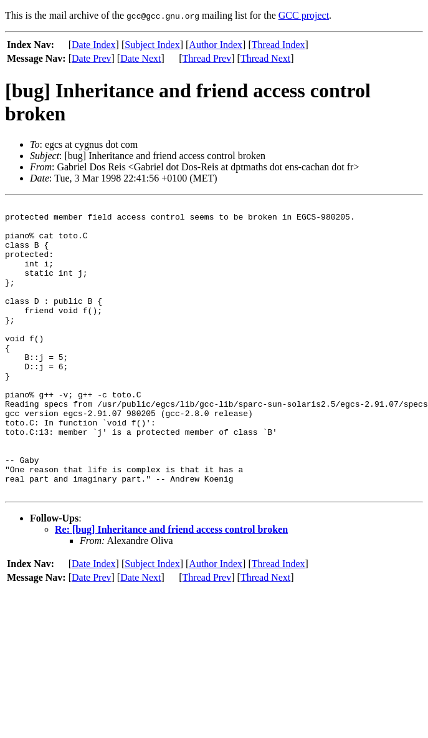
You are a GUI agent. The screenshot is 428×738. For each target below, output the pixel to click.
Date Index (94, 44)
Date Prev (92, 58)
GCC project (303, 15)
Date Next (140, 58)
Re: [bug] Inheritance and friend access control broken (171, 587)
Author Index (215, 44)
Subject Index (152, 44)
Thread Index (278, 44)
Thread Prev (207, 58)
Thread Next (265, 58)
